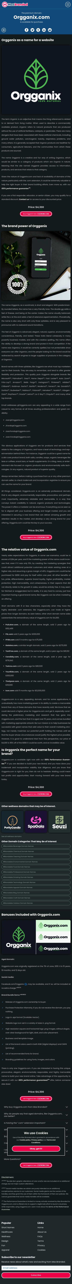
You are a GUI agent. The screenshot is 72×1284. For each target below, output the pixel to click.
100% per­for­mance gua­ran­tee (16, 188)
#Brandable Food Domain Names (16, 867)
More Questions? (12, 1159)
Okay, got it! (36, 1148)
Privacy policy (37, 1140)
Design (5, 1241)
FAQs (40, 1236)
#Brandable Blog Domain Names (16, 893)
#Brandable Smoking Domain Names (18, 877)
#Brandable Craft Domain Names (16, 898)
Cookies (41, 1250)
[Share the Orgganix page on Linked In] (44, 30)
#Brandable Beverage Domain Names (18, 846)
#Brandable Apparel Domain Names (17, 887)
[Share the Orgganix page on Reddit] (50, 30)
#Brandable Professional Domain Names (19, 872)
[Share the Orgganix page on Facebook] (26, 30)
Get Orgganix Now (30, 1099)
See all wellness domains (11, 836)
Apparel (5, 1250)
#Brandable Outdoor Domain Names (18, 903)
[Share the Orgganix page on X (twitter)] (32, 30)
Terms (41, 1241)
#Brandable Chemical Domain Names (18, 851)
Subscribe (36, 1275)
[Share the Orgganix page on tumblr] (38, 30)
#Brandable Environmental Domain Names (20, 862)
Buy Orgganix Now (30, 214)
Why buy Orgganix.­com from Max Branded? (25, 1107)
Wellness (6, 1236)
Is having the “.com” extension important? (24, 1123)
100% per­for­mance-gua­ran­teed (33, 1080)
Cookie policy (25, 1140)
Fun (3, 1245)
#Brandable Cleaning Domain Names (18, 856)
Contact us (24, 199)
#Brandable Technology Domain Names (19, 882)
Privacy (41, 1245)
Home (41, 1227)
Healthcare (7, 1232)
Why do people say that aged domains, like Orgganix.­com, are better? (33, 1115)
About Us (42, 1232)
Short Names (8, 1227)
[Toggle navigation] (67, 4)
